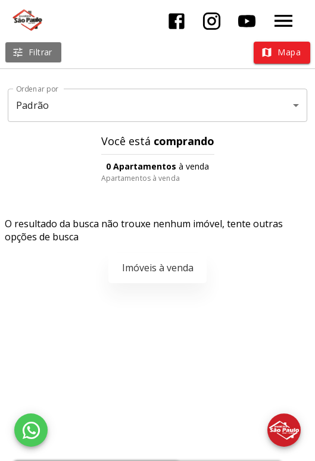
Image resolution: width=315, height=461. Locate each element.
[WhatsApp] (31, 430)
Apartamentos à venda (140, 178)
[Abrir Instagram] (211, 21)
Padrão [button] (32, 105)
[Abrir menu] (283, 21)
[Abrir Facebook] (176, 21)
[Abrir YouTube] (246, 21)
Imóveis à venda (158, 267)
